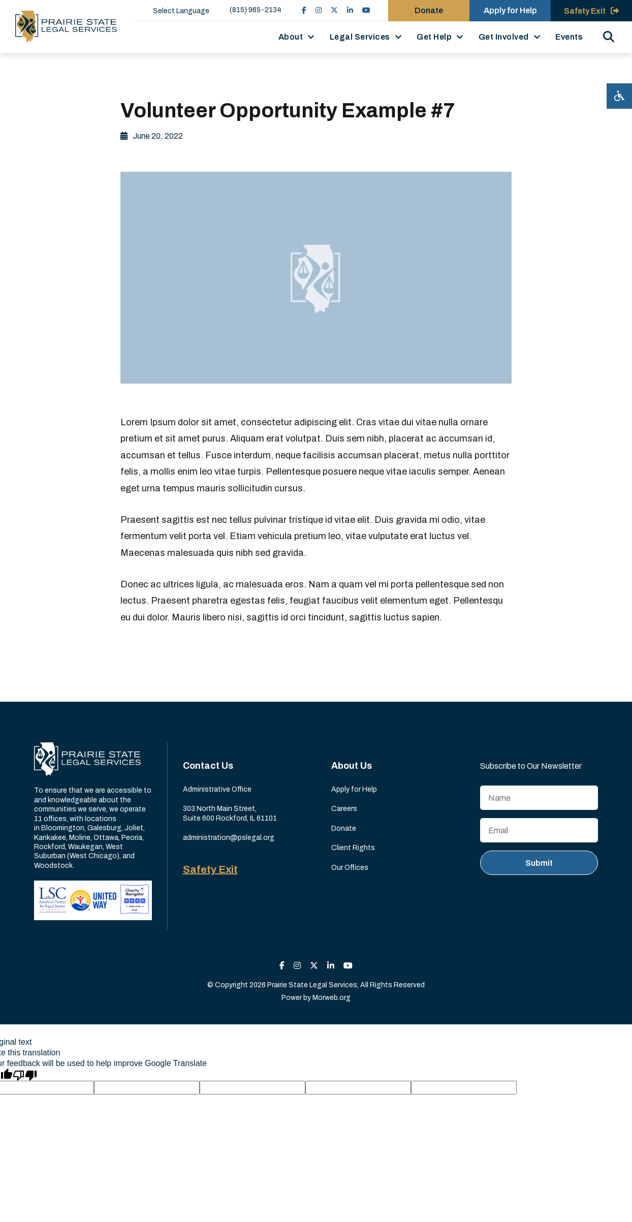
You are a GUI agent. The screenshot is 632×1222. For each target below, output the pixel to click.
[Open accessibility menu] (619, 96)
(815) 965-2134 (255, 10)
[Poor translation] (25, 1075)
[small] (304, 10)
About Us (351, 766)
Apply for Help (354, 789)
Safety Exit (210, 869)
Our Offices (349, 867)
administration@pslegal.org (228, 837)
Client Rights (353, 848)
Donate (343, 828)
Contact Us (208, 766)
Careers (344, 808)
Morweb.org (331, 997)
